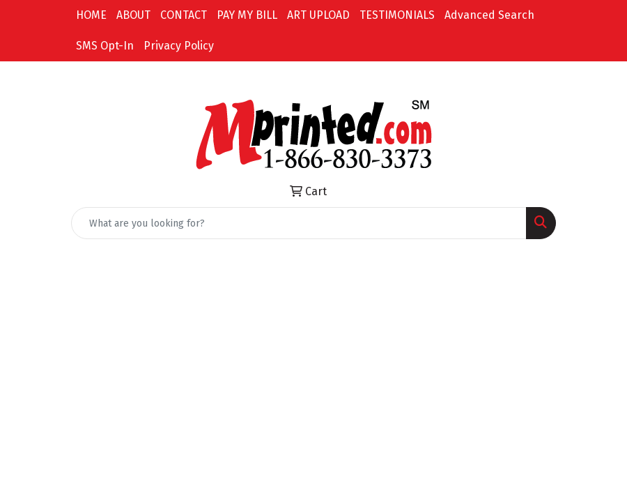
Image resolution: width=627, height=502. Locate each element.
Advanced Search (489, 15)
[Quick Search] (299, 223)
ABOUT (133, 15)
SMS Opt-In (105, 45)
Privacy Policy (179, 45)
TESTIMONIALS (397, 15)
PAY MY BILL (247, 15)
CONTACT (183, 15)
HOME (91, 15)
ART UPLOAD (318, 15)
